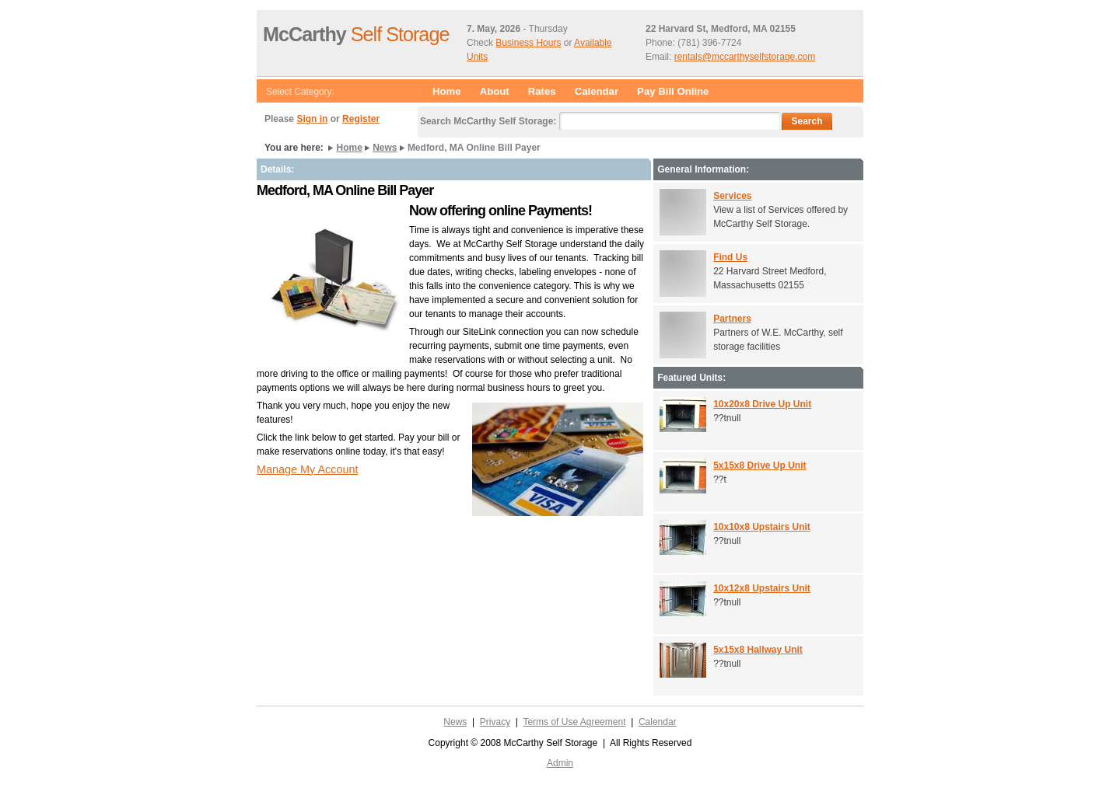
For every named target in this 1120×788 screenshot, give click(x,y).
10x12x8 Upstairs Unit (761, 588)
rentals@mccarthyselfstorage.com (745, 56)
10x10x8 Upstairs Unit (761, 526)
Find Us (730, 257)
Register (361, 118)
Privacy (495, 722)
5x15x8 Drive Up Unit (759, 465)
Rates (542, 91)
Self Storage (356, 34)
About (494, 91)
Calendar (596, 91)
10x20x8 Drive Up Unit (762, 404)
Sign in (311, 118)
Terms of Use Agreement (574, 722)
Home (446, 91)
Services (732, 195)
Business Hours (528, 42)
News (385, 147)
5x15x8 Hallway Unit (758, 649)
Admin (560, 763)
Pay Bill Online (673, 91)
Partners (732, 318)
